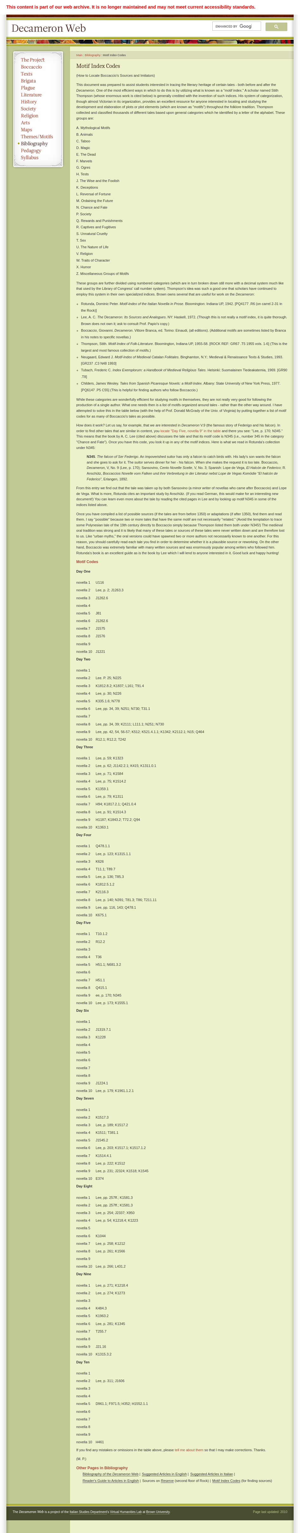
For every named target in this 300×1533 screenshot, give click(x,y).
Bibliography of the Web (111, 1474)
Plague (38, 87)
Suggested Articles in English (164, 1474)
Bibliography (38, 143)
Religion (38, 115)
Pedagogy (38, 150)
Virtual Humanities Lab (126, 1512)
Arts (38, 122)
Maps (38, 129)
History (38, 101)
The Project (38, 59)
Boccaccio (38, 66)
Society (38, 108)
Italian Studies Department (88, 1512)
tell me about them (189, 1450)
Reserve (167, 1481)
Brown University (158, 1512)
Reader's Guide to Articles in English (111, 1481)
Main (79, 55)
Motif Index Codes (226, 1481)
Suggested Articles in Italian (211, 1474)
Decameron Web (50, 28)
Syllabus (38, 157)
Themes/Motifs (38, 136)
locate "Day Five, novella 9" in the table (190, 431)
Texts (38, 73)
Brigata (38, 80)
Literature (38, 94)
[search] (234, 26)
